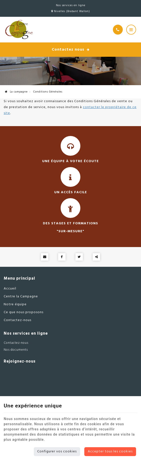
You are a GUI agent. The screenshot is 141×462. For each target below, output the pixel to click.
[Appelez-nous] (118, 30)
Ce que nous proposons (23, 312)
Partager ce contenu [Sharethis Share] (96, 257)
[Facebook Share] (62, 257)
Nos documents (16, 349)
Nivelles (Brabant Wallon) (70, 11)
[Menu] (131, 30)
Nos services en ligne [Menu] (26, 333)
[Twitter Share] (79, 257)
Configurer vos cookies (57, 451)
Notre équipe (15, 304)
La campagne (16, 92)
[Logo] (18, 29)
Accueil (10, 288)
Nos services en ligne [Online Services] (70, 5)
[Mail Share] (44, 257)
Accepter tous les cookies (110, 451)
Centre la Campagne (21, 296)
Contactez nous (70, 49)
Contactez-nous (17, 320)
